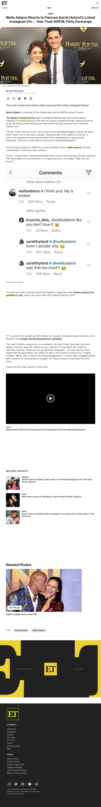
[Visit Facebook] (9, 784)
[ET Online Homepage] (5, 3)
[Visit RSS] (36, 784)
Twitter (10, 734)
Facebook (11, 729)
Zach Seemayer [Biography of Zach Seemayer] (16, 91)
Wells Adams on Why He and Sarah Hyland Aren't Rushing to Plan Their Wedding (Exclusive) (45, 430)
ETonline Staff (13, 746)
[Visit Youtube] (29, 784)
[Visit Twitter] (16, 784)
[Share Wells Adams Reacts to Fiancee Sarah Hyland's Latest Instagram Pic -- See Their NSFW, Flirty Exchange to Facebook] (8, 98)
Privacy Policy (13, 761)
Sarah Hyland (13, 112)
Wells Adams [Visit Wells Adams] (39, 630)
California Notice (14, 767)
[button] (50, 398)
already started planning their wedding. (41, 339)
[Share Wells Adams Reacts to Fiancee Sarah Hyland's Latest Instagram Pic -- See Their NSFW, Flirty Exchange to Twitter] (14, 98)
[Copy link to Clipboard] (31, 98)
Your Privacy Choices (17, 770)
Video (49, 8)
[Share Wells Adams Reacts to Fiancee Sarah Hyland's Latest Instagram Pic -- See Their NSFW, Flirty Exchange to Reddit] (19, 98)
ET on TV (11, 740)
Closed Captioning (15, 764)
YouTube (11, 737)
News (50, 14)
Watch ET (95, 8)
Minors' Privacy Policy (17, 773)
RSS (9, 749)
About (10, 743)
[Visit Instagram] (23, 784)
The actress (20, 118)
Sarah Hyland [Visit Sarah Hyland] (21, 630)
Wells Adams (74, 147)
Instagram (11, 731)
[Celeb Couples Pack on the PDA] (50, 590)
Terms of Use (13, 758)
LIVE (5, 8)
